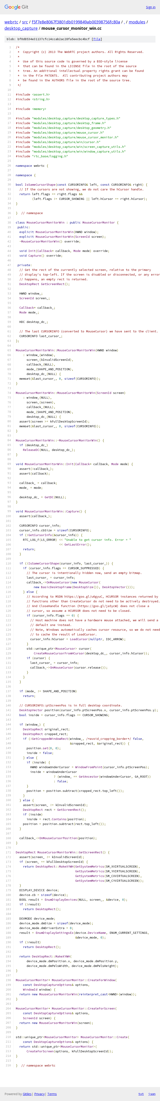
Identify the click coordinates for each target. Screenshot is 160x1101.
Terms (52, 1094)
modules (137, 22)
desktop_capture (21, 28)
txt (141, 1094)
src (25, 22)
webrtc (11, 22)
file (97, 39)
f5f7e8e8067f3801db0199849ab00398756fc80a (76, 22)
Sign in (150, 7)
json (151, 1094)
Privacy (39, 1094)
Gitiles (27, 1094)
